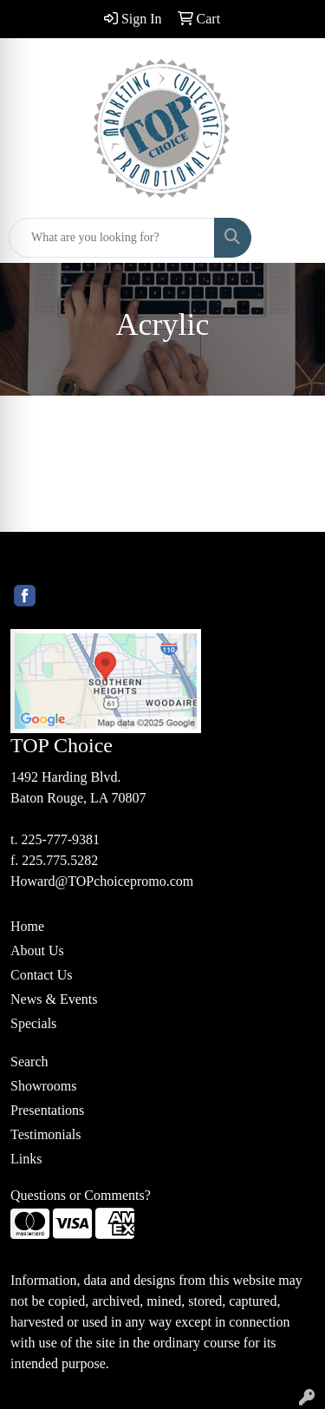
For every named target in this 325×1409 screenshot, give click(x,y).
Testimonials (45, 1134)
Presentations (47, 1110)
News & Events (53, 999)
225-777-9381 (60, 839)
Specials (33, 1023)
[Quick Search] (112, 238)
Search (29, 1061)
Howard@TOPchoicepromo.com (101, 881)
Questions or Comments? (80, 1195)
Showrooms (43, 1085)
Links (26, 1158)
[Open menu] (290, 237)
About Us (37, 950)
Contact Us (41, 974)
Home (27, 926)
